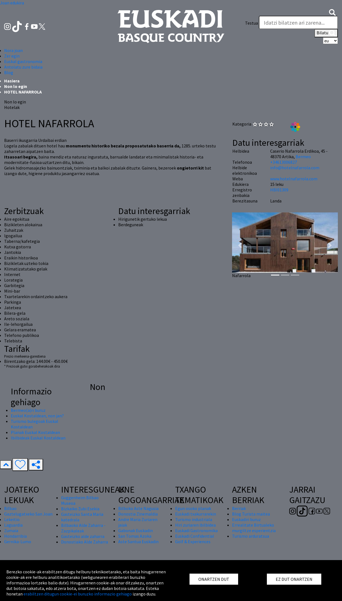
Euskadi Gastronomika (196, 530)
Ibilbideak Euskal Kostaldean (38, 438)
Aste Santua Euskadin (138, 541)
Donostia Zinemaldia (138, 514)
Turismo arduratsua (250, 536)
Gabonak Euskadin (135, 530)
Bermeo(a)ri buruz (28, 410)
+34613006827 (283, 162)
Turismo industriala (193, 519)
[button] (332, 12)
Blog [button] (8, 72)
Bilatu (326, 33)
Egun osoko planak (193, 508)
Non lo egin (15, 86)
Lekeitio (12, 519)
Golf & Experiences (193, 541)
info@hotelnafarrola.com (294, 167)
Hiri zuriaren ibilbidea (195, 525)
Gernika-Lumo (17, 541)
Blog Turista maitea (251, 514)
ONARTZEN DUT (213, 579)
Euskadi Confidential (194, 536)
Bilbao (10, 508)
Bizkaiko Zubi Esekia (80, 508)
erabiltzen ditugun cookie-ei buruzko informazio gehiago (77, 594)
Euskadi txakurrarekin (195, 514)
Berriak (239, 508)
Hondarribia (15, 536)
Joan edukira (12, 3)
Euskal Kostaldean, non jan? (37, 415)
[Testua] (298, 22)
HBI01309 (279, 189)
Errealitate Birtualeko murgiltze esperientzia (254, 527)
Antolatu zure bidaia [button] (23, 67)
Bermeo (303, 156)
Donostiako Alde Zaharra (84, 542)
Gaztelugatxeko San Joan (28, 514)
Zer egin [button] (12, 56)
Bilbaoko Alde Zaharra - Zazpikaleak (83, 528)
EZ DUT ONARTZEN (294, 579)
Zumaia (11, 530)
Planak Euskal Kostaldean (35, 432)
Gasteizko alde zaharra (82, 536)
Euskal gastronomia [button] (23, 61)
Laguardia (13, 525)
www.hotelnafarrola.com (293, 178)
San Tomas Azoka (134, 536)
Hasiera (12, 81)
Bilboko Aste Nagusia (138, 508)
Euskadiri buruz (246, 519)
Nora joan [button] (13, 50)
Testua (251, 23)
